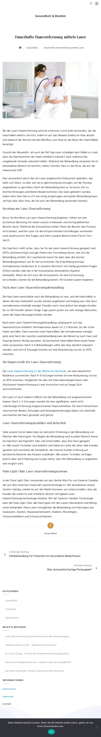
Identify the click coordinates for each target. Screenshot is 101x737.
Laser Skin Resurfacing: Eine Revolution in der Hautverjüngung (37, 637)
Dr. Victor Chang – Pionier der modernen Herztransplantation (37, 654)
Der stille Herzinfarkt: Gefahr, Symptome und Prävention (34, 671)
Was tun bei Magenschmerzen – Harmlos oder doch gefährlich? (38, 662)
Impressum (8, 697)
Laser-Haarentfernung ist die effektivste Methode (36, 371)
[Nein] (96, 727)
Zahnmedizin (12, 618)
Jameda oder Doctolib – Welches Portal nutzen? (31, 645)
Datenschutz (9, 689)
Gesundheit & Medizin (50, 16)
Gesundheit (50, 533)
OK (51, 731)
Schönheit (10, 609)
